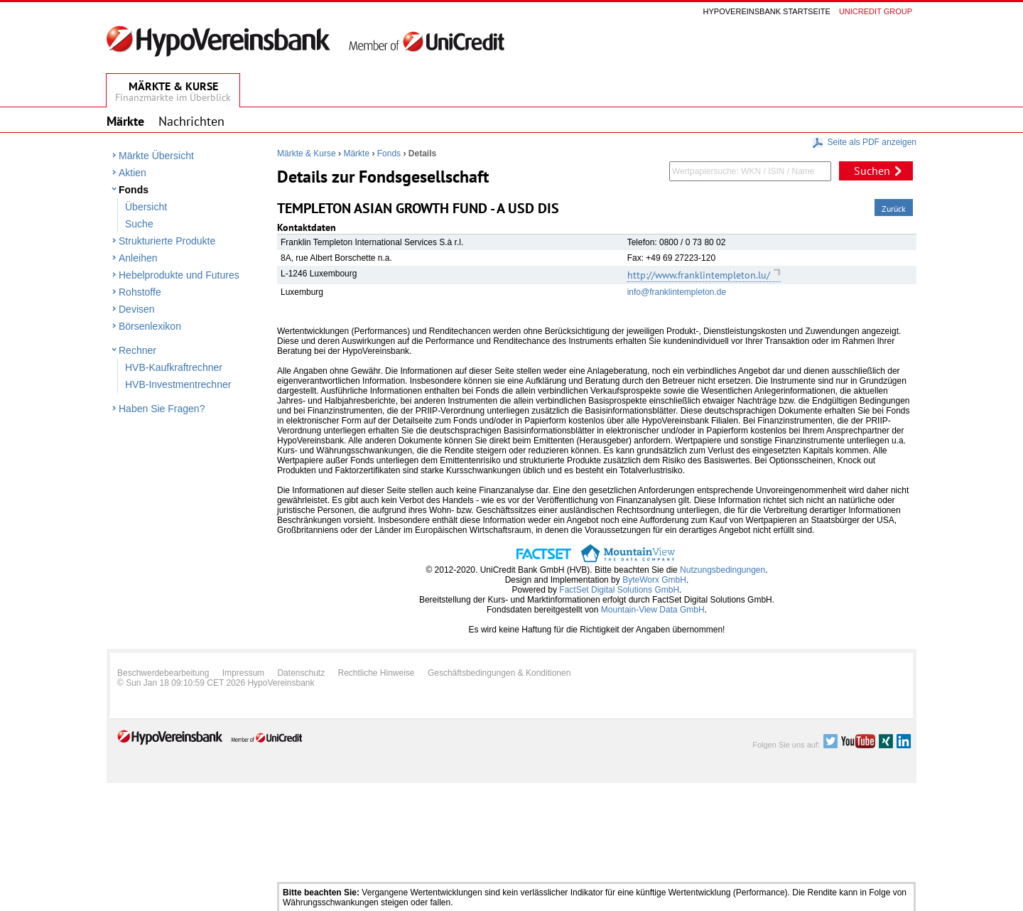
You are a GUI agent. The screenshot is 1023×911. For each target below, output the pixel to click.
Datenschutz (301, 673)
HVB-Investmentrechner (178, 384)
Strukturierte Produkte (167, 241)
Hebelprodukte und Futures (179, 275)
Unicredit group (875, 11)
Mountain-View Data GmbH (653, 610)
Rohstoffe (140, 292)
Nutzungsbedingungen (722, 570)
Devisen (137, 309)
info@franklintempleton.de (677, 292)
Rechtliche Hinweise (376, 673)
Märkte (356, 153)
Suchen (872, 170)
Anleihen (138, 258)
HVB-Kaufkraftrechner (173, 367)
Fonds (133, 189)
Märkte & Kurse (306, 153)
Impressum (243, 673)
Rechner (137, 350)
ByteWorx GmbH (654, 580)
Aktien (132, 172)
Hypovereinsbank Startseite (766, 11)
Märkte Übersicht (156, 155)
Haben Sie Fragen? (162, 408)
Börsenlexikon (150, 326)
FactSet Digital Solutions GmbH (619, 590)
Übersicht (146, 206)
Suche (139, 224)
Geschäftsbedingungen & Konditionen (499, 673)
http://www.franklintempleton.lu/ (698, 275)
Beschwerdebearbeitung (163, 673)
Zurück (894, 208)
